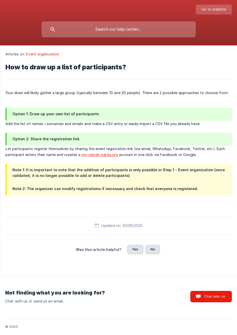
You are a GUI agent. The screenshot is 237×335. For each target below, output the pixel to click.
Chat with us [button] (214, 296)
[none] (214, 9)
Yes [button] (135, 249)
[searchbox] (119, 29)
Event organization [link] (42, 54)
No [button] (152, 249)
